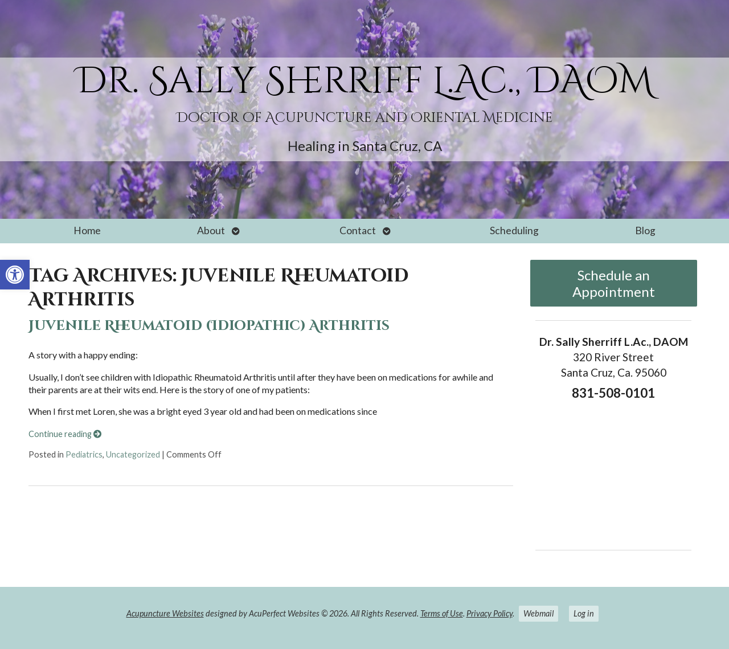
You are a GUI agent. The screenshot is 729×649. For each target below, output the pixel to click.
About (211, 230)
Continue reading (64, 434)
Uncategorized (133, 454)
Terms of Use (441, 613)
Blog (645, 230)
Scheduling (514, 230)
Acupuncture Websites (165, 613)
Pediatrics (84, 454)
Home (87, 230)
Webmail (538, 613)
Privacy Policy (489, 613)
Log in (584, 613)
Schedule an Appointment (613, 283)
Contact (357, 230)
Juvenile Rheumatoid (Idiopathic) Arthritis (209, 326)
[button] (15, 274)
